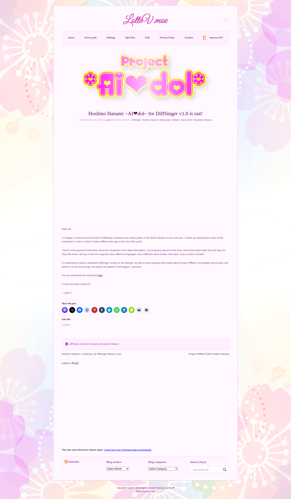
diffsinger (74, 344)
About (71, 37)
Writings (111, 37)
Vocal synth (90, 37)
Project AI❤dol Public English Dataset (209, 354)
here (100, 275)
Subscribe (73, 461)
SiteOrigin (150, 491)
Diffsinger (136, 120)
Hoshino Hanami (150, 120)
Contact (189, 37)
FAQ (147, 37)
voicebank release (109, 344)
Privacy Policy (167, 37)
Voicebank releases (202, 120)
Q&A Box (130, 37)
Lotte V (109, 120)
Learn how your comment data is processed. (128, 449)
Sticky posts (164, 120)
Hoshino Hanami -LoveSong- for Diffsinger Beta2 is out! (91, 354)
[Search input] (207, 469)
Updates (176, 120)
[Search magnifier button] (224, 469)
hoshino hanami (89, 344)
